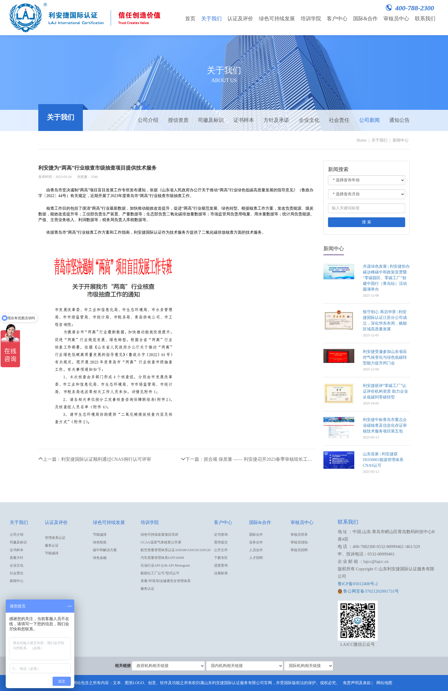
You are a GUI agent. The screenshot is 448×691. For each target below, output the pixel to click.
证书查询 (221, 535)
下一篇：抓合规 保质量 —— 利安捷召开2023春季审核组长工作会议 (248, 459)
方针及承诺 (276, 120)
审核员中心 (396, 18)
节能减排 (52, 553)
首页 (190, 18)
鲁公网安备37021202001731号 (368, 591)
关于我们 (211, 18)
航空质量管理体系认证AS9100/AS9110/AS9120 (175, 550)
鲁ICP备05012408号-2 (358, 583)
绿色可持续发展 (277, 18)
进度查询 (221, 565)
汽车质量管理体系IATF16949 (162, 558)
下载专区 (221, 558)
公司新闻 (369, 120)
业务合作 (256, 542)
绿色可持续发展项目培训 (159, 535)
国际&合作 (365, 18)
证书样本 (243, 120)
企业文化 (309, 120)
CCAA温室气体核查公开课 (161, 542)
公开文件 (221, 550)
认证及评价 (240, 18)
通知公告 (399, 120)
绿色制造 (100, 542)
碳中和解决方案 (105, 550)
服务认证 (52, 545)
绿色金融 (100, 558)
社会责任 (339, 120)
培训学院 (311, 18)
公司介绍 (148, 120)
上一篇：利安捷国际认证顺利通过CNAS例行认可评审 (94, 459)
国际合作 (256, 535)
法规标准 (221, 573)
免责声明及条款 (357, 683)
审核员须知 (299, 542)
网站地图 (384, 683)
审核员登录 (299, 535)
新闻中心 (401, 140)
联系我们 (425, 18)
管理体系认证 (55, 538)
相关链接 (123, 666)
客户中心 (337, 18)
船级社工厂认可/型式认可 (160, 573)
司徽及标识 (211, 120)
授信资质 (178, 120)
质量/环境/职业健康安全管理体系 (166, 581)
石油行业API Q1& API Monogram (165, 565)
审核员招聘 (299, 550)
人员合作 (256, 550)
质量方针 (16, 558)
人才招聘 (256, 558)
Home (361, 140)
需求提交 (221, 542)
